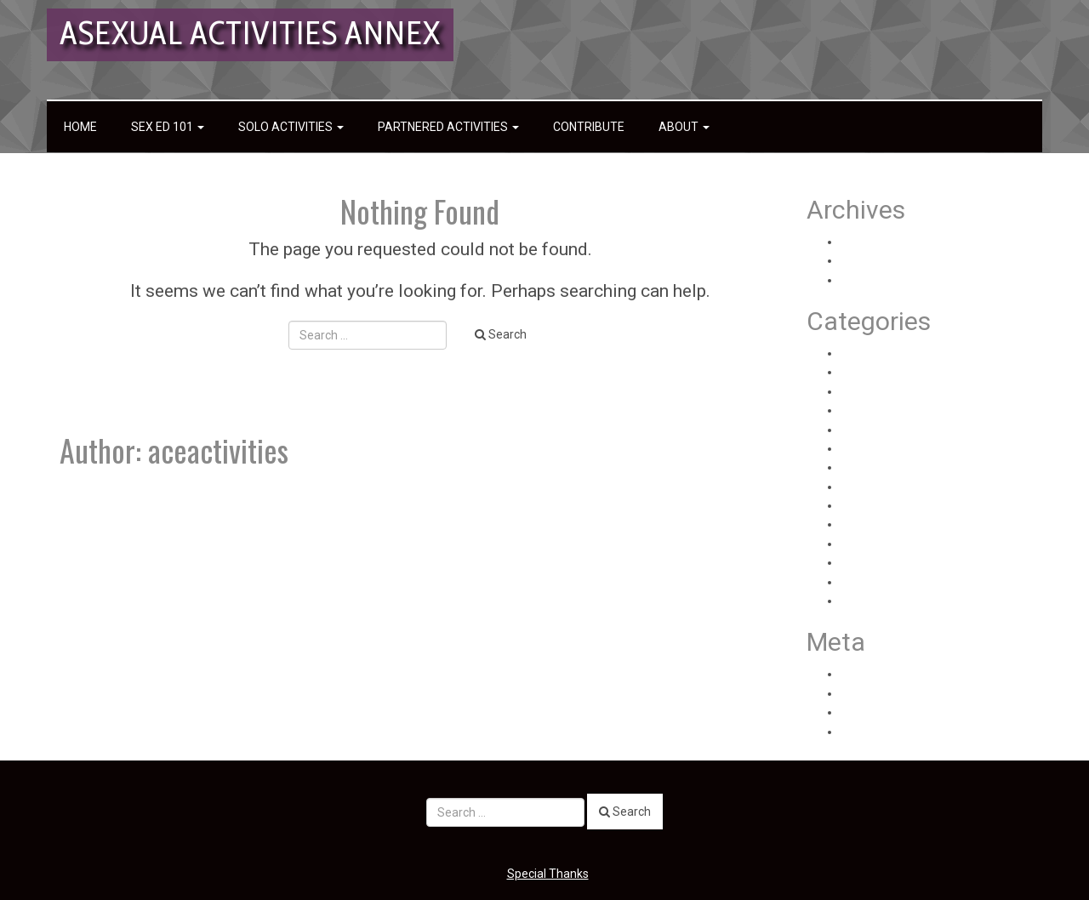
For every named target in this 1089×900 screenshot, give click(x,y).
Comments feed (885, 712)
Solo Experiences (886, 543)
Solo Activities (291, 127)
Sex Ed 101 (167, 127)
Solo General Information (908, 562)
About (684, 127)
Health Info (870, 372)
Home (80, 127)
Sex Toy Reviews (886, 505)
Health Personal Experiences (917, 391)
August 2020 (875, 241)
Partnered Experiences (902, 429)
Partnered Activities (448, 127)
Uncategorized (880, 600)
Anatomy (866, 353)
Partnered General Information (923, 448)
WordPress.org (880, 731)
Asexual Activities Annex (250, 33)
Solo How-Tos (878, 582)
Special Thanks (548, 873)
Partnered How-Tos (893, 467)
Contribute (588, 127)
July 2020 (866, 260)
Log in (856, 674)
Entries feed (873, 693)
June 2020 (869, 280)
